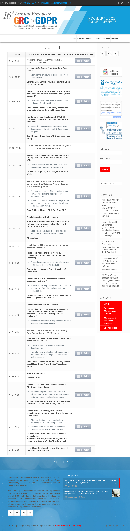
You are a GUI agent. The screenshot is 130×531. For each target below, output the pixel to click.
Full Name (111, 151)
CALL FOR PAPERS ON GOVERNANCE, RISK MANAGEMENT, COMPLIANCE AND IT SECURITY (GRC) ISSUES (110, 208)
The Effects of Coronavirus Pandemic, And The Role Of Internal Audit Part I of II (110, 247)
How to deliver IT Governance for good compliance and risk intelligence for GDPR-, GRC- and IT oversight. (111, 229)
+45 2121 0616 (29, 3)
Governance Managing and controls (110, 311)
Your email (111, 161)
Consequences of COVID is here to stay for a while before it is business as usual (110, 263)
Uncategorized (110, 328)
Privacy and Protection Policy (68, 525)
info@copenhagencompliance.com (56, 3)
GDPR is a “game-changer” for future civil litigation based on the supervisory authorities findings (111, 280)
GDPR (106, 304)
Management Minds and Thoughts (110, 321)
